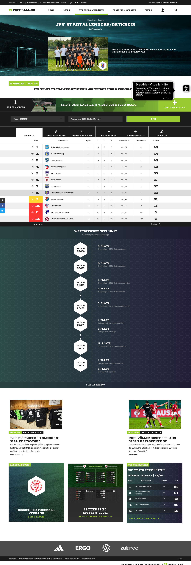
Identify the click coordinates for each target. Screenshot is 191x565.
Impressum (12, 558)
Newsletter (83, 3)
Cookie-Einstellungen (88, 558)
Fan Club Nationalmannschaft (49, 3)
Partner (63, 3)
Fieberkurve (109, 133)
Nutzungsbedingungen (42, 558)
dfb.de (22, 3)
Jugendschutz (57, 558)
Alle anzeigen (95, 384)
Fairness (162, 133)
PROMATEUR (13, 3)
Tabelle (29, 133)
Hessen (101, 20)
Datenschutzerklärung (25, 558)
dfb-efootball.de (31, 3)
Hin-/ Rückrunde (56, 133)
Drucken (155, 224)
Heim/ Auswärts (82, 133)
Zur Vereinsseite (95, 29)
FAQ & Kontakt (73, 3)
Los (153, 119)
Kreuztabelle (135, 133)
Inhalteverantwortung (72, 558)
